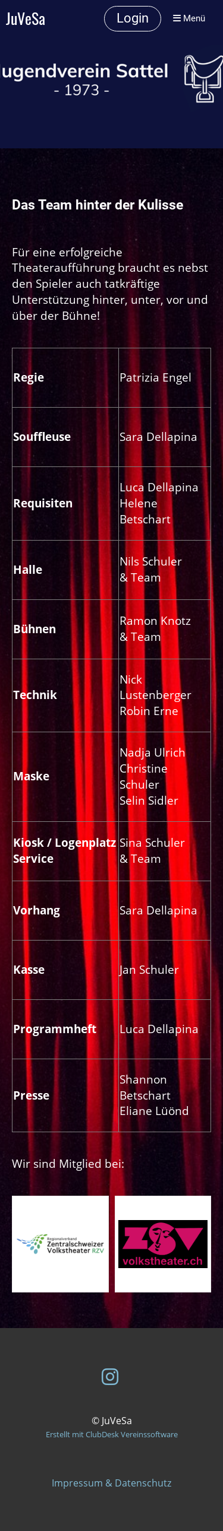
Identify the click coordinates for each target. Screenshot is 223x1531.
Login (133, 18)
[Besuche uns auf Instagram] (110, 1376)
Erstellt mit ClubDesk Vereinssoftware (112, 1434)
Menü (189, 18)
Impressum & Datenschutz (111, 1482)
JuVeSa (25, 19)
